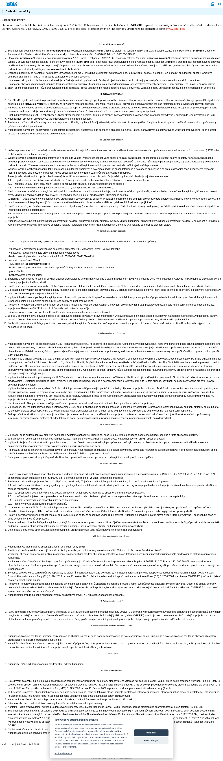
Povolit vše (151, 733)
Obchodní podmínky (17, 11)
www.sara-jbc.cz (176, 28)
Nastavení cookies (63, 753)
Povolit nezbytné (151, 740)
